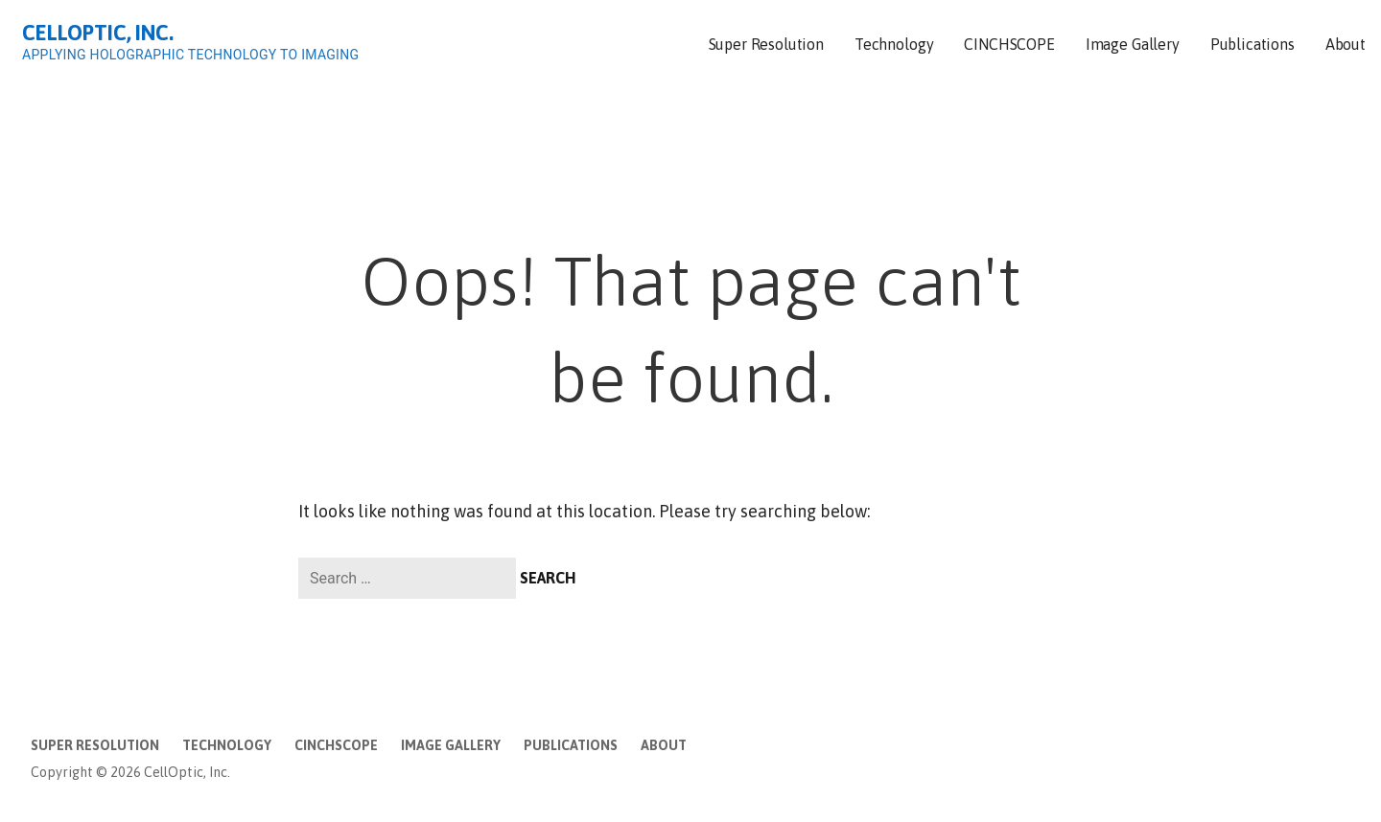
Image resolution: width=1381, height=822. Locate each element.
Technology (893, 44)
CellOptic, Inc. (98, 32)
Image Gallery (1133, 44)
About (1345, 44)
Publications (1252, 44)
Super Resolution (766, 44)
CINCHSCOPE (1009, 44)
